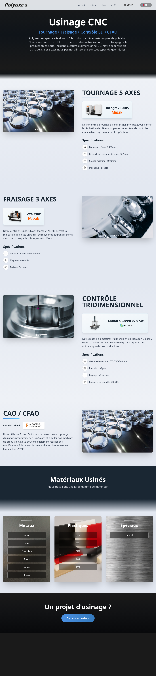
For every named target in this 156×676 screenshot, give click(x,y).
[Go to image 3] (39, 129)
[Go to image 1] (35, 129)
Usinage (94, 5)
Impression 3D (109, 5)
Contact (128, 5)
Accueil (81, 5)
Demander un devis (78, 618)
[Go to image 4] (41, 129)
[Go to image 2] (37, 129)
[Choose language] (146, 5)
